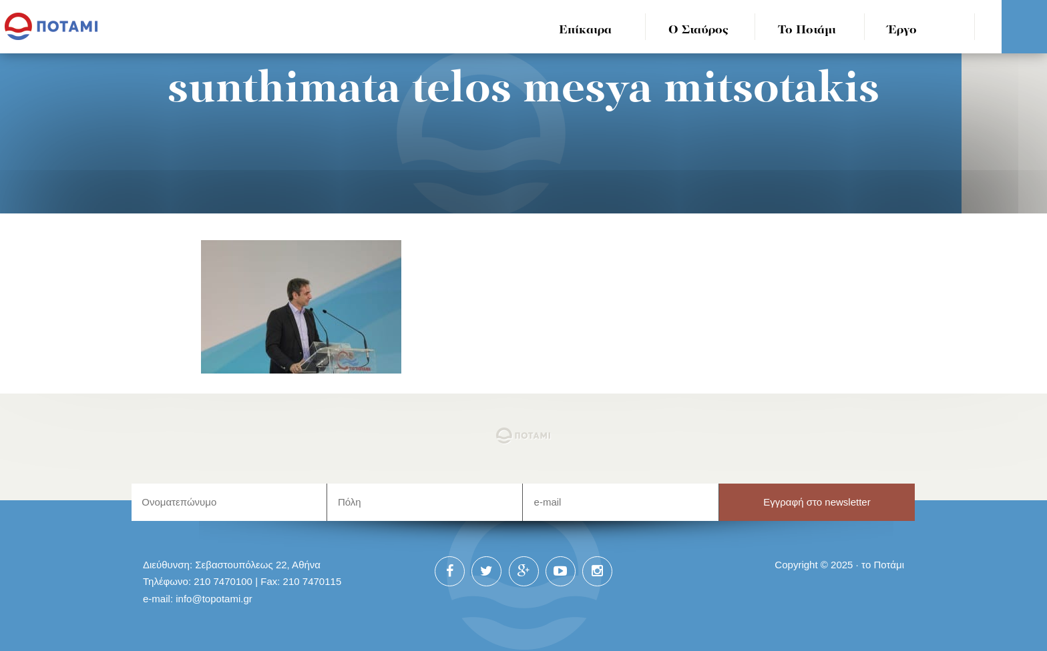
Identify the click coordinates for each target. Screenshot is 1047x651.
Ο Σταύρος (698, 30)
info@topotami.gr (214, 598)
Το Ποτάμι (807, 30)
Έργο (902, 30)
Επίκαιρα (585, 30)
